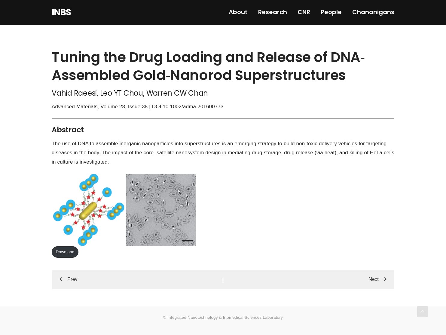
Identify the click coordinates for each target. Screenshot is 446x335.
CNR (304, 12)
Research (272, 12)
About (238, 12)
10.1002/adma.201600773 (193, 106)
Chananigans (373, 12)
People (331, 12)
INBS (61, 12)
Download (65, 252)
